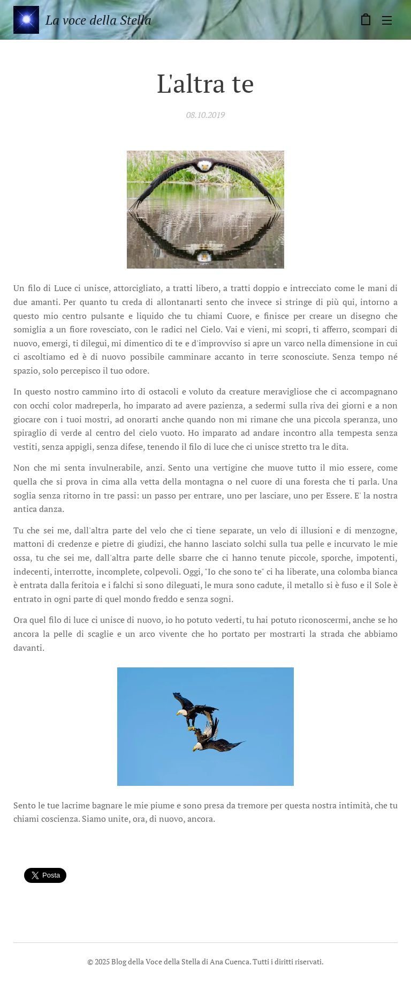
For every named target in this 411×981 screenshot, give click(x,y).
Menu (387, 20)
